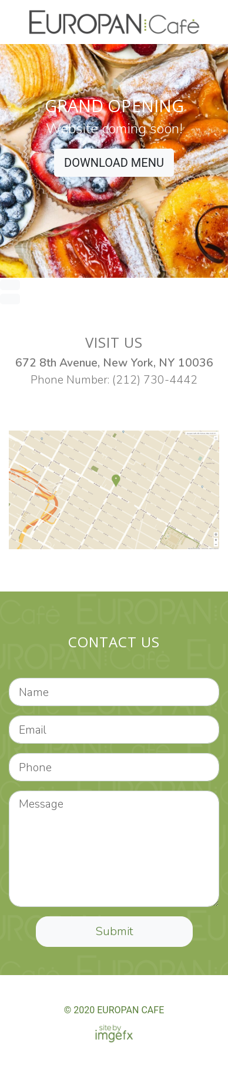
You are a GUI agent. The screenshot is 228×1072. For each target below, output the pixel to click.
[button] (17, 175)
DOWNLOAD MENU (114, 163)
